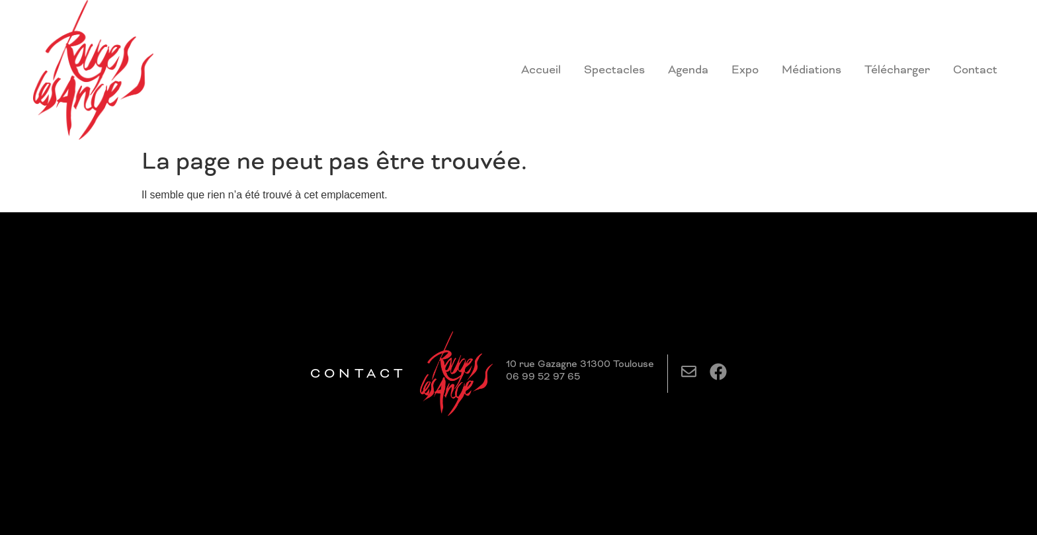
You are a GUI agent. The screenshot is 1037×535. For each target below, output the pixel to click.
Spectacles (614, 69)
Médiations (811, 69)
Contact (975, 69)
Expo (745, 69)
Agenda (688, 69)
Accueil (541, 69)
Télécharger (897, 69)
